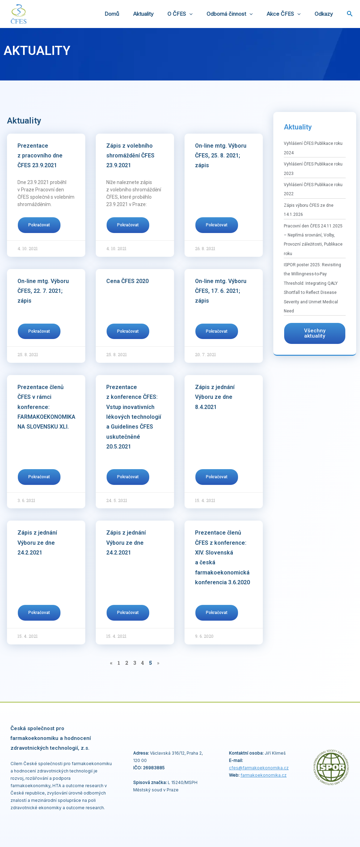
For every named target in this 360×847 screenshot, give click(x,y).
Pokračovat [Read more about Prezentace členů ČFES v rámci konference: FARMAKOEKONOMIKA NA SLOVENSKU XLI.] (39, 476)
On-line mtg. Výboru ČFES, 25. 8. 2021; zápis (220, 155)
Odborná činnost (238, 14)
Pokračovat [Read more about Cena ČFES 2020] (128, 331)
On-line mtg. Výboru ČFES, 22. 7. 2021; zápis (43, 291)
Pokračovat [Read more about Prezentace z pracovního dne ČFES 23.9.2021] (39, 225)
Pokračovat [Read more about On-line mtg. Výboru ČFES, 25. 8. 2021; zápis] (217, 225)
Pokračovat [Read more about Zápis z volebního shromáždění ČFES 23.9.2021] (128, 225)
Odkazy (325, 13)
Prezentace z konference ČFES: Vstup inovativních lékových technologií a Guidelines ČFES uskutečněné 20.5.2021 (133, 417)
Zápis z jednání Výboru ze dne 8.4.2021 (215, 397)
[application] (201, 14)
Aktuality (159, 13)
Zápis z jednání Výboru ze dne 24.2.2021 (37, 542)
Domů (131, 13)
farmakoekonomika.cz (263, 775)
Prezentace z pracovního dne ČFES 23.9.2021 (40, 155)
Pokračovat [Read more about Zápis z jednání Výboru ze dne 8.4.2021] (217, 476)
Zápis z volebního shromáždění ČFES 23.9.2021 (130, 155)
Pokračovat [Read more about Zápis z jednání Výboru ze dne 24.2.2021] (39, 612)
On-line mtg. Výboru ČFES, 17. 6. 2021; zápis (220, 291)
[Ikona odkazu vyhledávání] (350, 14)
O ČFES (192, 14)
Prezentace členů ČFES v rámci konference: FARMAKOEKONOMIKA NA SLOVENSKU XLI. (46, 407)
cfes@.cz (259, 767)
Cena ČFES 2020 (127, 281)
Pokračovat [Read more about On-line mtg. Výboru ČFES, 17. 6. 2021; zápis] (217, 331)
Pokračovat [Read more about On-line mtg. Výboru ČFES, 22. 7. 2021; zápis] (39, 331)
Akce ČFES (289, 14)
